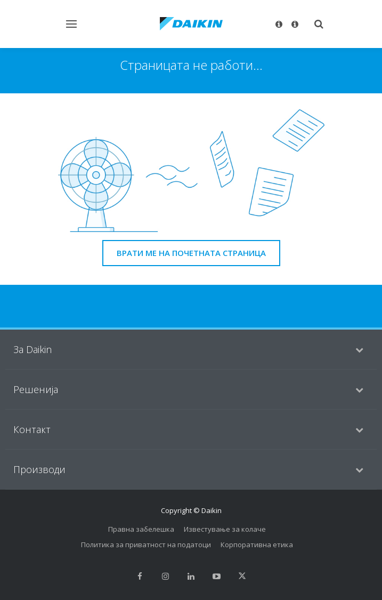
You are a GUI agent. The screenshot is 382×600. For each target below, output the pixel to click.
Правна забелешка (141, 529)
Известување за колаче (225, 529)
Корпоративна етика (257, 544)
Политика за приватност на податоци (146, 544)
